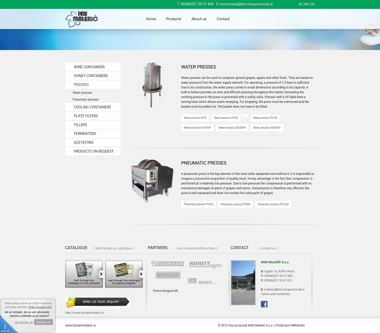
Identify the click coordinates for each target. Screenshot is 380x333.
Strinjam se (43, 322)
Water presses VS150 (265, 117)
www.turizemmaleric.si (80, 325)
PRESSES (81, 85)
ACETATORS (83, 142)
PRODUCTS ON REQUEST (94, 151)
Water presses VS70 (195, 117)
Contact (223, 19)
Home (151, 19)
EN (306, 4)
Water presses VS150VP (197, 127)
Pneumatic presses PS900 (235, 204)
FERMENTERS (85, 134)
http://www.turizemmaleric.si (84, 313)
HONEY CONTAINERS (91, 76)
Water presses (82, 92)
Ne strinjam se (24, 322)
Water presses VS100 (226, 117)
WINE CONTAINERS (89, 67)
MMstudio (298, 325)
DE (313, 4)
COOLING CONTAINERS (92, 107)
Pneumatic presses (85, 99)
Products (173, 19)
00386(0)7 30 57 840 (197, 4)
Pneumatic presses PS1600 (273, 204)
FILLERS (80, 125)
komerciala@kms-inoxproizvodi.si (246, 4)
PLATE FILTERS (86, 116)
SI (299, 4)
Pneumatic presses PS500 (198, 204)
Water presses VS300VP (267, 127)
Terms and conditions (275, 294)
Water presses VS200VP (232, 127)
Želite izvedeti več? (40, 306)
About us (199, 19)
